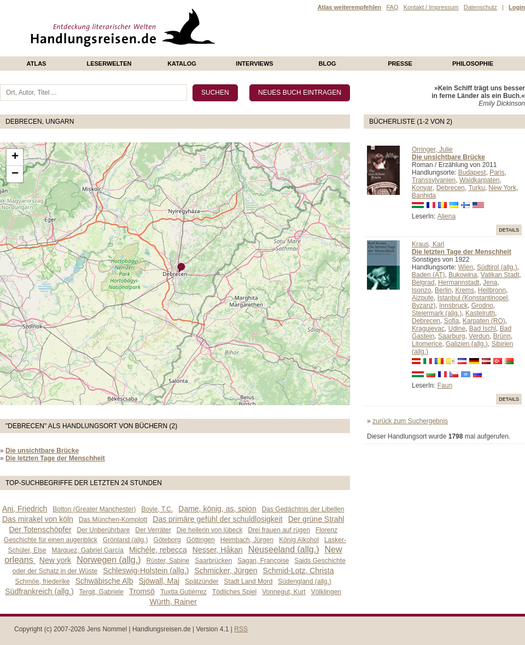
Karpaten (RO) (484, 321)
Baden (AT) (428, 275)
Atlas (36, 63)
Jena (490, 282)
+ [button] (15, 157)
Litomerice (427, 344)
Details (509, 230)
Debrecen (450, 188)
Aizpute (423, 298)
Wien (465, 267)
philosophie (472, 63)
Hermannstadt (458, 282)
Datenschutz (480, 7)
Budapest (472, 172)
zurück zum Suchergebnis (410, 421)
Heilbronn (492, 290)
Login (517, 7)
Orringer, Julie (432, 149)
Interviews (254, 63)
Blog (327, 63)
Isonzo (421, 290)
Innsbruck (453, 305)
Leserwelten (108, 63)
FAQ (392, 7)
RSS (241, 629)
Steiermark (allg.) (437, 313)
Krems (464, 290)
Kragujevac (428, 328)
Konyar (422, 188)
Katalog (181, 63)
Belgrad (423, 282)
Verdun (479, 336)
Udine (456, 328)
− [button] (15, 174)
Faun (445, 385)
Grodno (482, 305)
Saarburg (451, 336)
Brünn (502, 336)
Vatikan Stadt (500, 275)
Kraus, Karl (428, 244)
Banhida (424, 195)
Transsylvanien (434, 180)
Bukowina (462, 275)
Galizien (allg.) (467, 344)
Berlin (443, 290)
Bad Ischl (482, 328)
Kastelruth (480, 313)
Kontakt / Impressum (431, 7)
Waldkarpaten (479, 180)
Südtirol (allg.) (497, 267)
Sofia (451, 321)
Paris (496, 172)
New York (502, 188)
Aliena (447, 216)
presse (400, 63)
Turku (476, 188)
